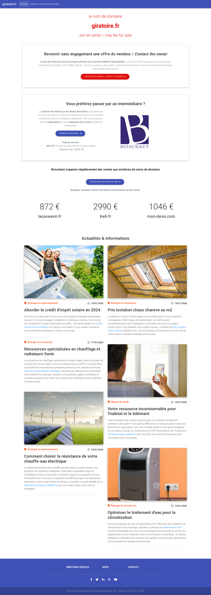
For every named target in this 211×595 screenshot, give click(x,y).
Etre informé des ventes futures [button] (105, 182)
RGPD (105, 567)
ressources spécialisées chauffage (42, 371)
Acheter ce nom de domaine (44, 4)
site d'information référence (122, 434)
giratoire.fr (105, 25)
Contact (133, 567)
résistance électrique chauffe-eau (41, 485)
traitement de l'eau (171, 527)
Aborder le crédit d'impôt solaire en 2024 (62, 310)
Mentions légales (77, 567)
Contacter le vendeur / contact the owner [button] (105, 76)
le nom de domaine (105, 16)
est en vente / (105, 35)
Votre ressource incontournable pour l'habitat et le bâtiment (142, 411)
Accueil (24, 3)
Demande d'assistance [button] (70, 133)
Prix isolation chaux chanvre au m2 (140, 310)
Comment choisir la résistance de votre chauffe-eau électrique (60, 459)
